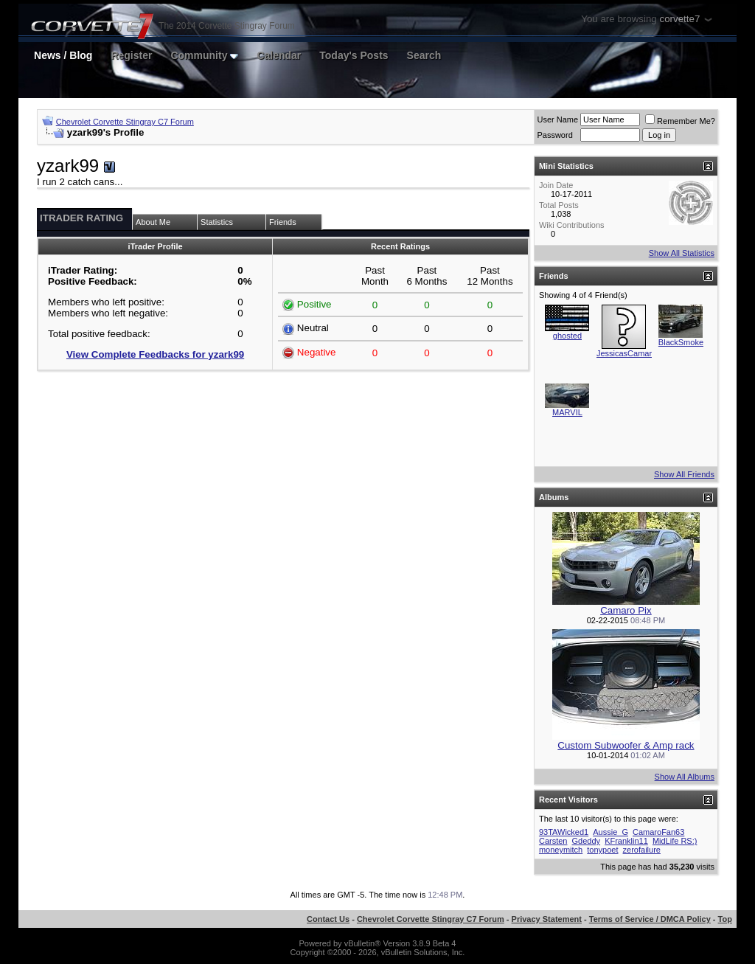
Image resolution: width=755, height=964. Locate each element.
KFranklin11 (626, 840)
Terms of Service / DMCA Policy (650, 919)
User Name (557, 119)
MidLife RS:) (675, 840)
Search (424, 55)
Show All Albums (684, 776)
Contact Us (328, 919)
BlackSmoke (680, 342)
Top (725, 919)
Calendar (279, 55)
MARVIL (567, 412)
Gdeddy (586, 840)
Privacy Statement (547, 919)
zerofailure (642, 849)
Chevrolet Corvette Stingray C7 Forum (125, 121)
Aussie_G (610, 832)
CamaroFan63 (658, 832)
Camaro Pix (626, 610)
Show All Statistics (681, 253)
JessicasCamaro (626, 353)
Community (204, 55)
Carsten (553, 840)
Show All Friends (684, 474)
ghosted (567, 335)
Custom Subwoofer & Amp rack (625, 745)
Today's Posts (353, 55)
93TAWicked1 (563, 832)
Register (131, 55)
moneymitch (560, 849)
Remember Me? (680, 121)
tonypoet (602, 849)
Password (554, 135)
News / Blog (63, 55)
